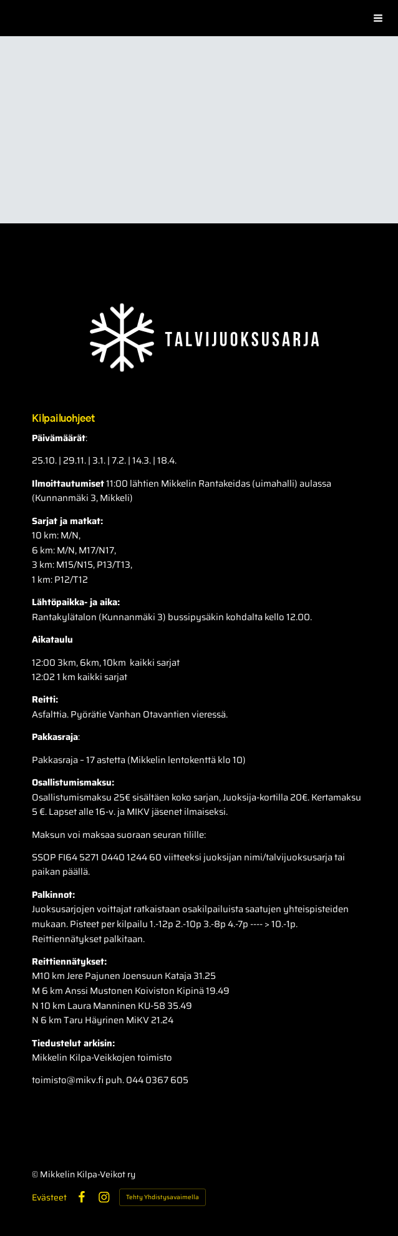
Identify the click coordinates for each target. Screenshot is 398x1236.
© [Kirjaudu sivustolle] (36, 1174)
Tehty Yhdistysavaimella (162, 1197)
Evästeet (49, 1197)
